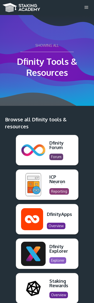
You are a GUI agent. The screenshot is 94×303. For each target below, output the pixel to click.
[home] (20, 6)
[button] (86, 7)
